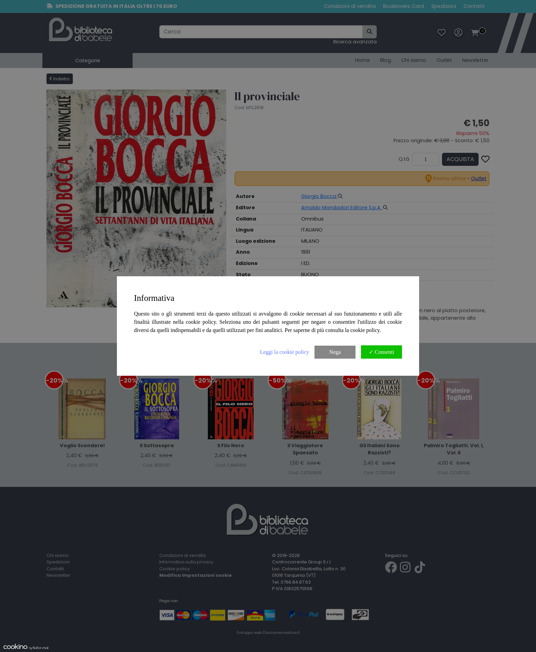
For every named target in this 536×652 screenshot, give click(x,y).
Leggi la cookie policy (284, 352)
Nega (335, 352)
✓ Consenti (381, 352)
